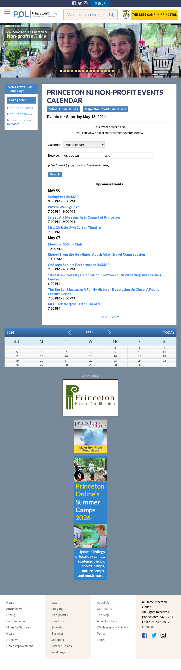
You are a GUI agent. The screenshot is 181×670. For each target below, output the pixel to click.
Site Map (103, 615)
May (89, 332)
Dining (10, 615)
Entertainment (16, 621)
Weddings (58, 652)
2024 (10, 332)
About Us (103, 602)
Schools (56, 627)
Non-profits (59, 615)
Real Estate (59, 621)
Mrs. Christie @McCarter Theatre (74, 227)
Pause (119, 71)
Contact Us (104, 608)
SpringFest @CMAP (63, 197)
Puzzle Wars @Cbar (63, 207)
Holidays (12, 639)
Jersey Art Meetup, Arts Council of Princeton (84, 217)
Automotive (14, 608)
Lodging (57, 608)
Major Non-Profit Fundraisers (105, 109)
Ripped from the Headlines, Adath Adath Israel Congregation (96, 254)
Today (168, 332)
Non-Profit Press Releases (19, 122)
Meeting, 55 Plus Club (65, 244)
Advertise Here (107, 621)
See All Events (109, 317)
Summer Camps (61, 646)
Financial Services (18, 627)
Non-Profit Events (20, 108)
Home (10, 602)
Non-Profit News (19, 114)
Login (101, 639)
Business (57, 633)
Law (54, 602)
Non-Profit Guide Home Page (20, 89)
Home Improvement (19, 646)
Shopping (57, 639)
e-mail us (148, 626)
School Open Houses (63, 109)
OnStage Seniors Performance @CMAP (79, 265)
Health (10, 633)
